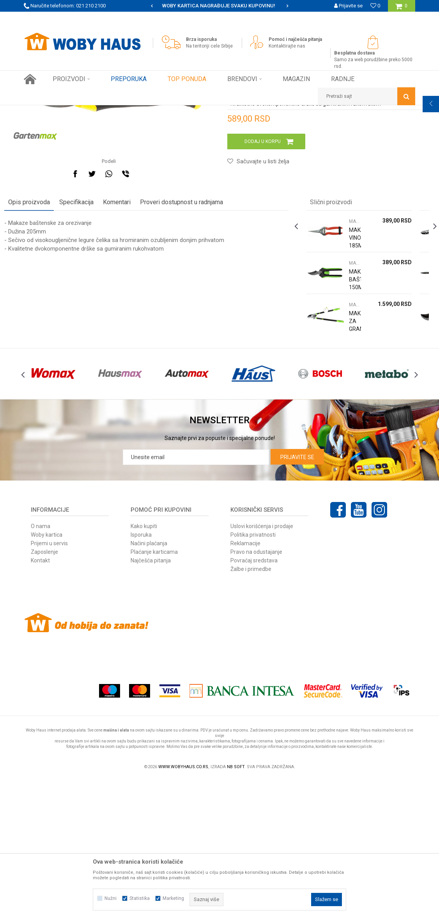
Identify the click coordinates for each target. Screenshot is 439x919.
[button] (366, 96)
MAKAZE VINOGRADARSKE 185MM (349, 360)
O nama (40, 666)
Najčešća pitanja (151, 700)
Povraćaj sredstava (254, 700)
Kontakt (40, 700)
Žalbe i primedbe (250, 709)
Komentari (136, 325)
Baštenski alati (111, 111)
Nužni (110, 898)
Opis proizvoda (48, 325)
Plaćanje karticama (154, 692)
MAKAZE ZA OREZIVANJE (160, 111)
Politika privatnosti (253, 675)
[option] (219, 6)
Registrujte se (347, 17)
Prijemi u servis (49, 683)
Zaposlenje (44, 692)
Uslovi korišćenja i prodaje (261, 666)
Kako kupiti (144, 666)
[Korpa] (401, 9)
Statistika (139, 898)
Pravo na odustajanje (256, 692)
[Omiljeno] (375, 6)
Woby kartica (46, 675)
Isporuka (141, 675)
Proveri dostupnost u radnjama (201, 325)
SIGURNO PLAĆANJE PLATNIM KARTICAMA (219, 6)
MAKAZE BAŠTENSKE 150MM (349, 402)
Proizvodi (79, 111)
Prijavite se (297, 597)
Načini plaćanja (149, 683)
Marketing (173, 898)
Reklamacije (245, 683)
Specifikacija (96, 325)
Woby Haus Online (43, 111)
